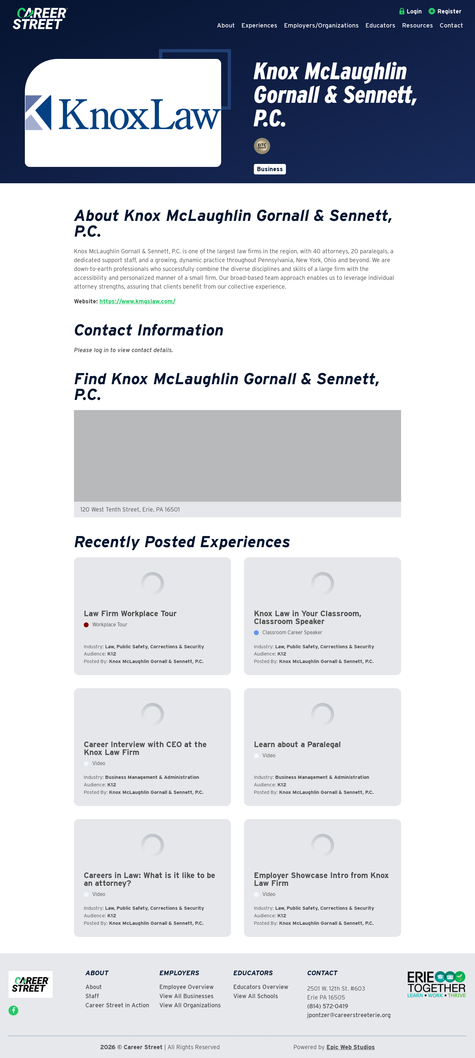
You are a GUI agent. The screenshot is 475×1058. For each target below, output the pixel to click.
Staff (92, 996)
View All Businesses (186, 996)
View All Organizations (190, 1005)
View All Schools (255, 996)
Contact (451, 25)
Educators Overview (260, 987)
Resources (417, 25)
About (226, 25)
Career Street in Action (117, 1005)
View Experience (152, 616)
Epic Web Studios (350, 1047)
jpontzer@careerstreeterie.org (349, 1015)
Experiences (259, 25)
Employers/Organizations (321, 25)
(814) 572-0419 (327, 1006)
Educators (380, 25)
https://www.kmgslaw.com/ (137, 301)
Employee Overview (186, 987)
